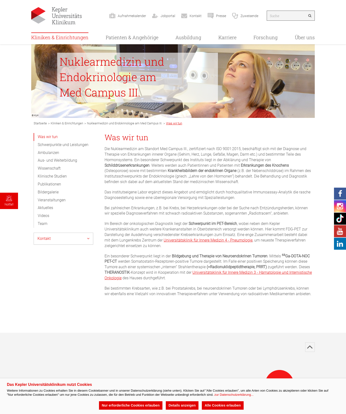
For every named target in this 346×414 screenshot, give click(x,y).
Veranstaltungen (52, 200)
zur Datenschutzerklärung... (233, 394)
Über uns (305, 37)
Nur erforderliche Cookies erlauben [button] (131, 405)
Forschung (265, 37)
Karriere (227, 37)
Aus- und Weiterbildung (57, 160)
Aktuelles (45, 207)
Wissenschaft (49, 168)
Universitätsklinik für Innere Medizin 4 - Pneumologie (208, 240)
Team (42, 223)
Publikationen (49, 184)
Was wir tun (48, 136)
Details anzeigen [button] (182, 405)
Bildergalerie (48, 192)
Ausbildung (188, 37)
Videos (43, 215)
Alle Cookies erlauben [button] (223, 405)
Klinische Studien (52, 176)
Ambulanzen (48, 152)
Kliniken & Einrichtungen (59, 37)
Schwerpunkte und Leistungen (63, 144)
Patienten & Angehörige (132, 37)
